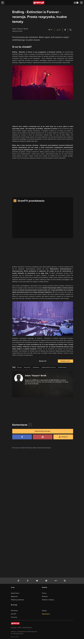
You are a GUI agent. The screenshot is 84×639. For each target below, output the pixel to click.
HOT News (14, 611)
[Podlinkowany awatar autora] (18, 378)
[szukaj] (2, 2)
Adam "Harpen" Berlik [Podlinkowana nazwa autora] (35, 375)
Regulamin (14, 596)
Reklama (45, 596)
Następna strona (65, 361)
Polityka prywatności (17, 600)
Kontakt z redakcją (48, 600)
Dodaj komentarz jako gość (42, 431)
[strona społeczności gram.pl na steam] (56, 581)
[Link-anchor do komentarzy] (50, 30)
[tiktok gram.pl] (18, 581)
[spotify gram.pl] (46, 581)
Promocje (14, 617)
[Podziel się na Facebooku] (65, 30)
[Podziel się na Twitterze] (70, 30)
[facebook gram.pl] (28, 581)
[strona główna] (39, 2)
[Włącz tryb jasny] (76, 2)
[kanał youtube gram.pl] (37, 581)
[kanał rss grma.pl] (65, 581)
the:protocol (46, 614)
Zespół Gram (15, 593)
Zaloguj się (64, 437)
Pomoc (44, 593)
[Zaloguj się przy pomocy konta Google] (42, 436)
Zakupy (44, 611)
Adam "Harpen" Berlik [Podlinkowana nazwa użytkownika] (20, 29)
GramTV (13, 614)
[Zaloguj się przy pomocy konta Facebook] (22, 436)
